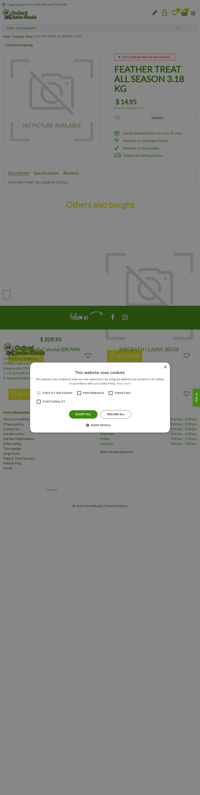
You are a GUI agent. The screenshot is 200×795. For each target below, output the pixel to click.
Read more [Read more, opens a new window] (124, 383)
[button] (100, 425)
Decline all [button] (115, 414)
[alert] (100, 397)
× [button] (165, 367)
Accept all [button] (83, 414)
